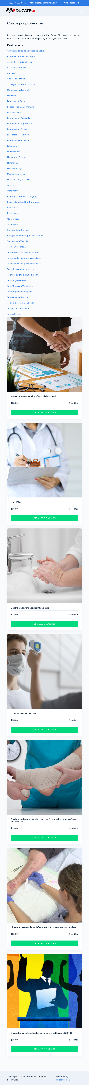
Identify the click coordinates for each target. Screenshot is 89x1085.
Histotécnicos (14, 162)
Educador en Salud (16, 101)
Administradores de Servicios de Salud (25, 50)
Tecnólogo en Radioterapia (20, 269)
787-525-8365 (17, 2)
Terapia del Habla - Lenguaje (21, 302)
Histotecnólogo (14, 168)
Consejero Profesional (18, 89)
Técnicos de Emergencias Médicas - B (25, 258)
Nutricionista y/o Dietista (19, 179)
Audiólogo (12, 73)
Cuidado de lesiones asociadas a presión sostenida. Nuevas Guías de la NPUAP (43, 820)
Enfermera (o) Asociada (18, 118)
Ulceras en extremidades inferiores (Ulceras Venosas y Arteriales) (43, 927)
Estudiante (12, 145)
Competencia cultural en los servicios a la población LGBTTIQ (41, 1033)
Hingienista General (17, 157)
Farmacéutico (13, 151)
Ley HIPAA (15, 502)
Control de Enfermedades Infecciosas (30, 607)
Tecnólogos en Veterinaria (20, 286)
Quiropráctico (14, 218)
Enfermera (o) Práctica (18, 134)
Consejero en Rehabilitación (21, 84)
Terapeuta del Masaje (17, 297)
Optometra (12, 190)
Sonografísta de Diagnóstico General (25, 235)
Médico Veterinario (16, 174)
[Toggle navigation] (82, 11)
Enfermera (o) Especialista (19, 123)
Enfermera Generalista (18, 140)
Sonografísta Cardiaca (18, 230)
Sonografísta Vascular (18, 241)
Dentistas (11, 95)
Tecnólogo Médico (16, 280)
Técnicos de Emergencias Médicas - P (25, 263)
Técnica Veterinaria (16, 246)
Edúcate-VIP (72, 2)
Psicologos (12, 213)
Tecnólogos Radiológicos (19, 291)
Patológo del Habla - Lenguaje (22, 196)
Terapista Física (14, 314)
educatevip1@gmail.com (43, 2)
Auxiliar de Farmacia (17, 78)
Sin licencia (12, 224)
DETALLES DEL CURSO (44, 412)
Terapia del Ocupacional (19, 308)
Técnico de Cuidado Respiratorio (23, 252)
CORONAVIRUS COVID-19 (23, 713)
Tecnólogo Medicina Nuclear (22, 274)
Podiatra (11, 207)
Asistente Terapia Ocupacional (22, 56)
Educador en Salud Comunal (21, 106)
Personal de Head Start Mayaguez (23, 202)
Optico (10, 185)
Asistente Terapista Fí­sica (19, 62)
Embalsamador (14, 112)
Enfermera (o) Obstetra (18, 129)
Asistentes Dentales (16, 67)
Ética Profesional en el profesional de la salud (33, 396)
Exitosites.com (63, 1079)
